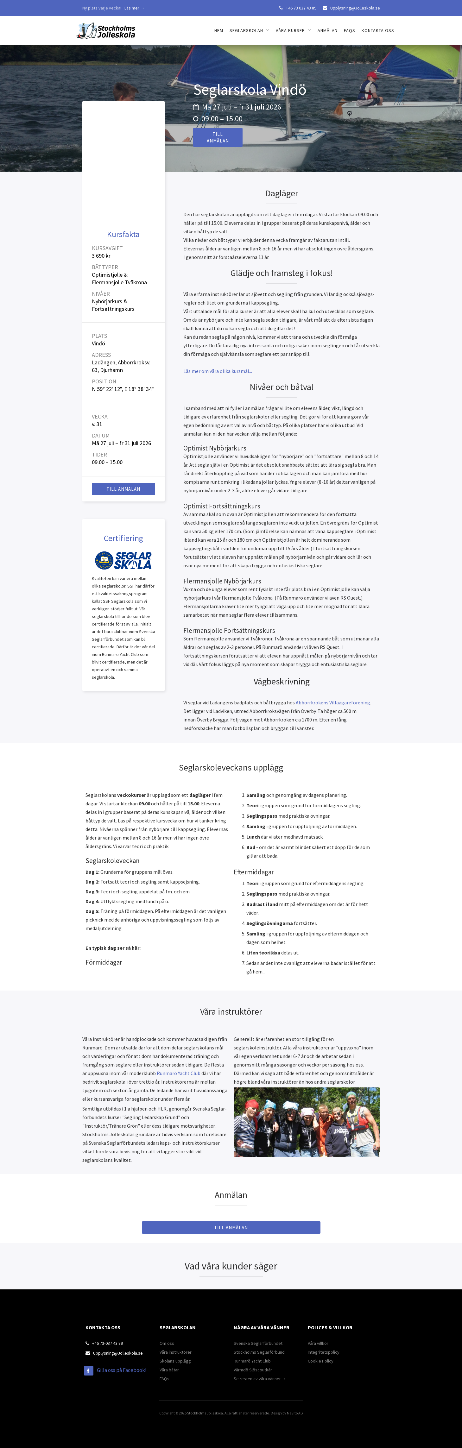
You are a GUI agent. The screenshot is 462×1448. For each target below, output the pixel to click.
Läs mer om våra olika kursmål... (217, 371)
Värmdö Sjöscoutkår (253, 1370)
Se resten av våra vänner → (260, 1379)
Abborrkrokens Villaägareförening (333, 702)
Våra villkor (318, 1343)
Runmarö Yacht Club (178, 1073)
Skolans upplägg (175, 1361)
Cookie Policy (320, 1361)
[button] (249, 30)
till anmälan (218, 137)
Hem (218, 30)
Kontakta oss (378, 30)
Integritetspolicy (323, 1352)
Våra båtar (169, 1370)
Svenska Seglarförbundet (258, 1343)
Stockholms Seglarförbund (259, 1352)
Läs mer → (134, 8)
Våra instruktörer (176, 1352)
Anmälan (328, 30)
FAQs (349, 30)
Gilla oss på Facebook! (122, 1370)
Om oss (167, 1343)
